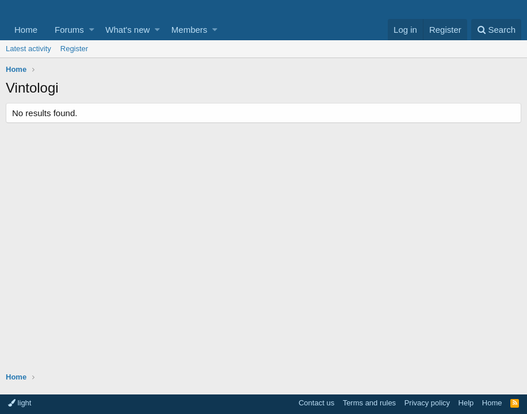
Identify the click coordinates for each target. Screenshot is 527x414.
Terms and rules (369, 402)
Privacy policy (427, 402)
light (19, 402)
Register (74, 48)
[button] (91, 29)
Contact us (316, 402)
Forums (69, 29)
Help (466, 402)
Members (189, 29)
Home (25, 29)
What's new (127, 29)
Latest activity (28, 48)
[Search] (496, 29)
